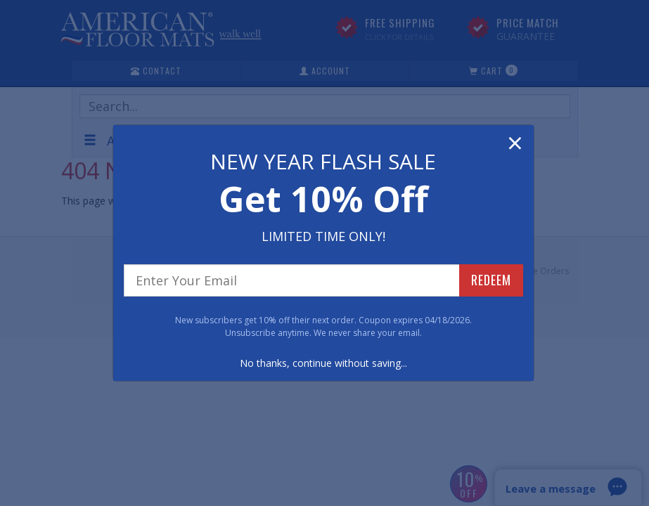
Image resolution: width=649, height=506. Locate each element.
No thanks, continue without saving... (323, 363)
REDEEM (491, 280)
